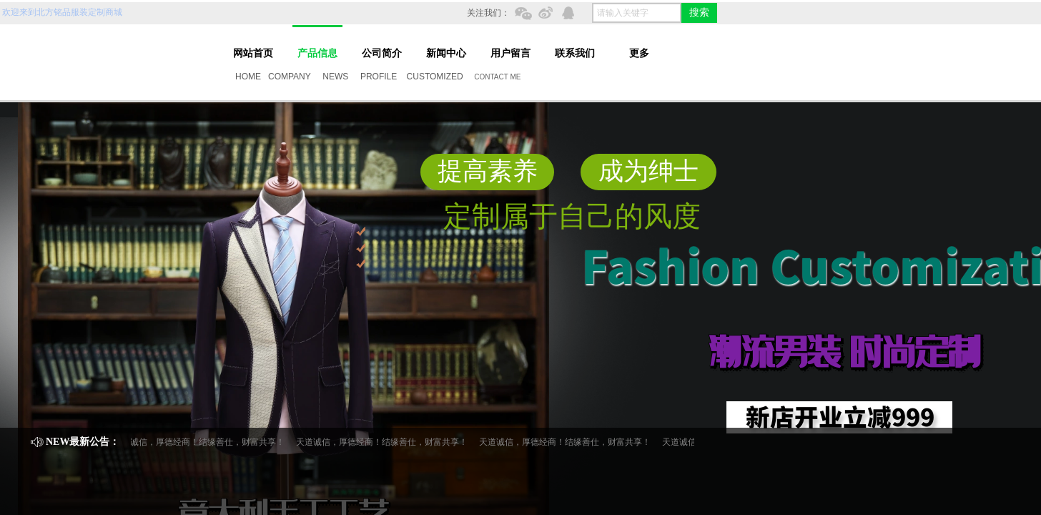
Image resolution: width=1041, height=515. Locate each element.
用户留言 (510, 53)
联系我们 (575, 53)
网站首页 (253, 53)
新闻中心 (446, 53)
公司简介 (382, 53)
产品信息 (317, 53)
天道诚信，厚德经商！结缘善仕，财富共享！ (201, 442)
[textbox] (636, 13)
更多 (639, 53)
